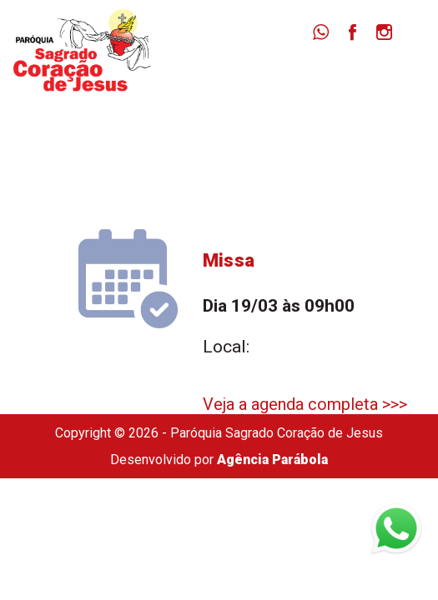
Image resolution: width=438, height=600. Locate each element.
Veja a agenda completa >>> (305, 404)
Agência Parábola (272, 460)
